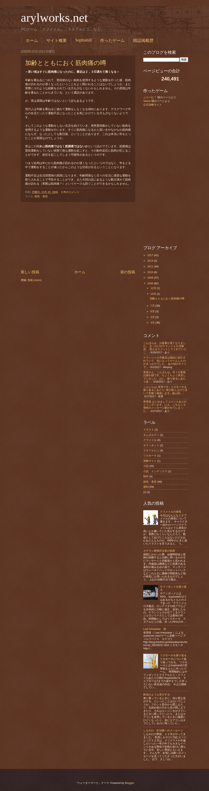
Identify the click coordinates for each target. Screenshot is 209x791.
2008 (150, 283)
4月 (152, 322)
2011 (150, 266)
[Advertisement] (78, 235)
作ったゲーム (112, 40)
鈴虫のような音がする (156, 694)
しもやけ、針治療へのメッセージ (163, 730)
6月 (152, 311)
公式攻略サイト (152, 104)
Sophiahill (83, 40)
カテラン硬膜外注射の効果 (159, 550)
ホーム (32, 40)
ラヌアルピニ (151, 450)
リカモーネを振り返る (173, 655)
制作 (146, 476)
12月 (153, 288)
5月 (152, 317)
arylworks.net (54, 17)
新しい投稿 (30, 272)
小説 (146, 465)
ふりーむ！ (150, 97)
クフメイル (150, 440)
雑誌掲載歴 (143, 40)
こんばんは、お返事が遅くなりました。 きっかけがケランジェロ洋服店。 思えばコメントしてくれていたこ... (165, 347)
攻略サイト (150, 460)
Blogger (129, 782)
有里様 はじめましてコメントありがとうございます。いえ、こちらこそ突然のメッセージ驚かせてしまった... (165, 406)
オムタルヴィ (151, 434)
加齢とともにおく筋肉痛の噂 (65, 62)
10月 (153, 293)
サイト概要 (56, 40)
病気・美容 (41, 196)
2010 (150, 272)
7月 (152, 305)
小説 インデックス (155, 471)
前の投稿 (127, 272)
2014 (150, 260)
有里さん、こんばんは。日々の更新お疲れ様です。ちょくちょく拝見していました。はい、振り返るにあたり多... (164, 377)
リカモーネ (150, 455)
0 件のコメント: (71, 192)
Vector (147, 101)
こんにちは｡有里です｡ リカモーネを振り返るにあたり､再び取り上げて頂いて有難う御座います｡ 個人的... (165, 390)
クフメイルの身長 (170, 511)
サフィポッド (151, 445)
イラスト (148, 429)
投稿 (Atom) (34, 280)
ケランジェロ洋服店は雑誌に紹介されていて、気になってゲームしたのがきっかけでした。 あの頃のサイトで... (165, 362)
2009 (150, 277)
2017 (150, 255)
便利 (146, 486)
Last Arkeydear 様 (154, 628)
